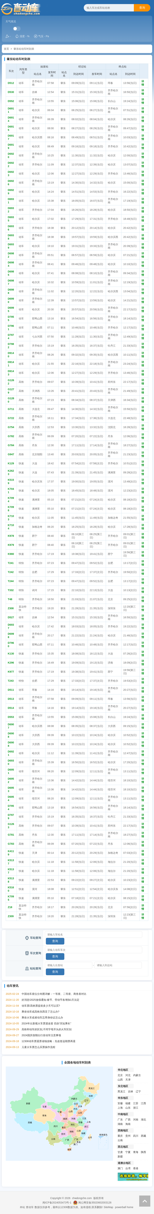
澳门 (120, 1168)
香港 (135, 1168)
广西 (128, 1119)
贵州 (128, 1135)
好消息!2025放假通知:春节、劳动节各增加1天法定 (50, 999)
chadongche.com (82, 1198)
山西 (120, 1079)
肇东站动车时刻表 (23, 48)
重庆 (120, 1135)
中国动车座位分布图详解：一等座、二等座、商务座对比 (54, 993)
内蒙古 (137, 1075)
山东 (128, 1107)
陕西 (143, 1152)
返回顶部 (144, 1201)
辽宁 (138, 1091)
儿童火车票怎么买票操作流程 (38, 1047)
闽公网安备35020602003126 (94, 1202)
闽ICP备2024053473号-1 (57, 1202)
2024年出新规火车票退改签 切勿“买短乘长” (46, 1023)
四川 (135, 1135)
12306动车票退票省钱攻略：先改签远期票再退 (48, 1041)
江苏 (135, 1103)
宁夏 (128, 1152)
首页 (6, 48)
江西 (143, 1103)
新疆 (120, 1156)
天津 (128, 1079)
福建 (128, 1103)
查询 (142, 7)
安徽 (120, 1103)
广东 (120, 1119)
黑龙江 (121, 1091)
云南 (120, 1140)
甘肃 (120, 1152)
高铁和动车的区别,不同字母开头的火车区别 (47, 1029)
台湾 (128, 1168)
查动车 (30, 1207)
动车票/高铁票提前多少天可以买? (41, 1005)
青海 (135, 1152)
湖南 (120, 1124)
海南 (128, 1124)
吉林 (130, 1091)
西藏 (143, 1135)
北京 (120, 1075)
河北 (128, 1075)
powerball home (124, 1207)
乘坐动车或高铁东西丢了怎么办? (40, 1011)
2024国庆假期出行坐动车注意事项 (41, 1035)
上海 (120, 1107)
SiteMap (108, 1207)
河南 (135, 1119)
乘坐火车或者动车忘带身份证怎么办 (42, 1017)
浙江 (135, 1107)
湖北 (143, 1119)
